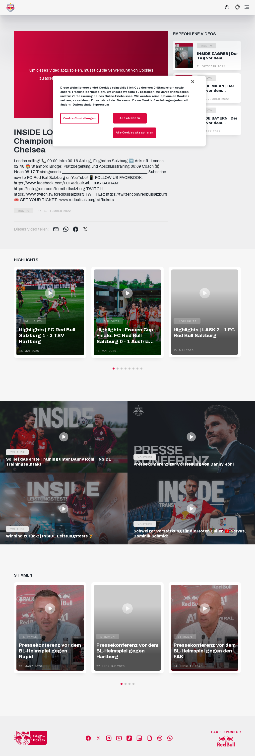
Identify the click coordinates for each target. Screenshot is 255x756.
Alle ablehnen (130, 118)
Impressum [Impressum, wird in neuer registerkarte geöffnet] (101, 104)
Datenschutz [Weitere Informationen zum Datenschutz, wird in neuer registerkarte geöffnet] (82, 104)
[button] (114, 369)
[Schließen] (192, 81)
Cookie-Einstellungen (79, 118)
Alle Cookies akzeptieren (134, 132)
